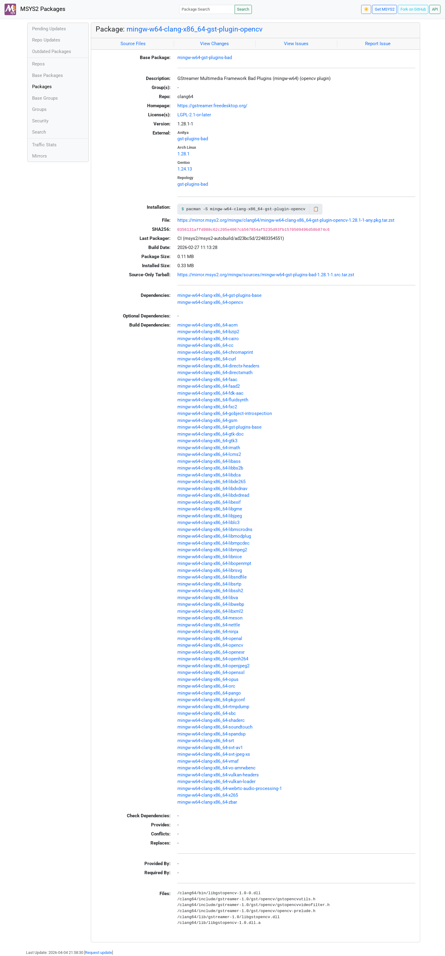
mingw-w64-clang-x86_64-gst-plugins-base (219, 295)
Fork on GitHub (413, 9)
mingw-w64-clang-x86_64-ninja (207, 631)
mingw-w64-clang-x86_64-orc (206, 686)
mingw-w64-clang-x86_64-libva (207, 597)
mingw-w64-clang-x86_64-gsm (207, 420)
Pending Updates (49, 29)
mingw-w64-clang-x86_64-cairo (208, 338)
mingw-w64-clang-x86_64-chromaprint (215, 352)
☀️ (366, 9)
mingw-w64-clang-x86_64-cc (205, 345)
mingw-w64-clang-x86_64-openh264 (212, 659)
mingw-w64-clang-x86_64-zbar (207, 802)
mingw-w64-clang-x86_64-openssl (211, 672)
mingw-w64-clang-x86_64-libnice (209, 556)
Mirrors (39, 156)
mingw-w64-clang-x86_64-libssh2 (210, 590)
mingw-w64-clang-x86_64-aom (207, 325)
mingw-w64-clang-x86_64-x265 (207, 795)
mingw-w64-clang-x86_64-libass (209, 461)
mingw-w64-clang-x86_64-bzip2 (208, 331)
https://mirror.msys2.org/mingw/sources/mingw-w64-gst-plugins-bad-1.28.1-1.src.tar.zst (265, 274)
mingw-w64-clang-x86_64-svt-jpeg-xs (213, 754)
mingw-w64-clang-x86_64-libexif (209, 502)
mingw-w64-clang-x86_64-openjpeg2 (213, 666)
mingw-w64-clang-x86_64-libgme (209, 509)
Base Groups (45, 98)
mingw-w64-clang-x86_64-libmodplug (214, 536)
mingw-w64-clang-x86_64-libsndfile (212, 577)
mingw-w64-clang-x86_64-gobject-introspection (224, 413)
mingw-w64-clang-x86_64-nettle (208, 625)
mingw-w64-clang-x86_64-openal (209, 638)
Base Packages (47, 75)
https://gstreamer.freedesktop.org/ (212, 105)
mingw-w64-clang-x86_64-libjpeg (209, 516)
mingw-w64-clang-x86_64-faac (207, 379)
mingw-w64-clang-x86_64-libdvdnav (212, 488)
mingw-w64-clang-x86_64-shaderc (211, 720)
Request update (98, 952)
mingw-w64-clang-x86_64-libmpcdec (213, 543)
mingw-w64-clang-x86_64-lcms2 (209, 454)
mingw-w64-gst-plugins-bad (204, 57)
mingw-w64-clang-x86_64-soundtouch (214, 727)
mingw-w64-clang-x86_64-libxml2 (210, 611)
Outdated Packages (51, 51)
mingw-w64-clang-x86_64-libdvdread (213, 495)
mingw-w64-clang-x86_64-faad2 (208, 386)
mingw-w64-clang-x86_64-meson (209, 618)
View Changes (214, 43)
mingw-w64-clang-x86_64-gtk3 (207, 440)
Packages (42, 86)
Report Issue (378, 43)
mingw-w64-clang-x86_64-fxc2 (207, 407)
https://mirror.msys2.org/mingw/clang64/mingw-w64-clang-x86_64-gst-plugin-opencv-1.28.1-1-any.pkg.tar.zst (285, 220)
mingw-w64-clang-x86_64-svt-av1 (210, 747)
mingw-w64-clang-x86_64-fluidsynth (212, 400)
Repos (38, 64)
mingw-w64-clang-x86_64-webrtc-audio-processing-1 (229, 788)
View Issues (296, 43)
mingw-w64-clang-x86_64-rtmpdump (213, 706)
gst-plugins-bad (192, 138)
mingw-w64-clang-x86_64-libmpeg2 (212, 550)
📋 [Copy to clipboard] (316, 209)
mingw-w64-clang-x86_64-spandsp (211, 734)
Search (243, 9)
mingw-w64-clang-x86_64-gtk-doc (210, 434)
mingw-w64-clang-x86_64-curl (206, 359)
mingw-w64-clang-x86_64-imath (208, 447)
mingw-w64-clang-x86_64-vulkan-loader (216, 781)
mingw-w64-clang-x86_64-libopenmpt (214, 563)
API (435, 9)
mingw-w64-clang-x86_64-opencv (210, 302)
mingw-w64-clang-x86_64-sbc (206, 713)
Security (40, 121)
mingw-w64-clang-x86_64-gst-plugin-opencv (194, 29)
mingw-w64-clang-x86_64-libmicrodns (214, 529)
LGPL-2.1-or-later (194, 115)
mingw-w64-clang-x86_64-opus (208, 679)
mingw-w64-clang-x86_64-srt (205, 740)
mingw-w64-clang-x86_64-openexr (211, 652)
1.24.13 (184, 169)
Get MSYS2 (384, 9)
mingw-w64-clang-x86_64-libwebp (210, 604)
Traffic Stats (44, 145)
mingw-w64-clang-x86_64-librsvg (209, 570)
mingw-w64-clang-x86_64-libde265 (211, 481)
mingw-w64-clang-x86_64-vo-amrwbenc (216, 768)
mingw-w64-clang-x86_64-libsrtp (209, 584)
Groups (39, 109)
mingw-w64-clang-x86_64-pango (209, 693)
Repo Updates (46, 40)
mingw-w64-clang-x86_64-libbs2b (210, 468)
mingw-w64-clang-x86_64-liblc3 (208, 522)
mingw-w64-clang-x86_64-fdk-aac (210, 393)
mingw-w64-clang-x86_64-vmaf (208, 761)
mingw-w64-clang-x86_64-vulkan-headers (218, 775)
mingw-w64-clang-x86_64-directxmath (214, 372)
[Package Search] (207, 9)
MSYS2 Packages (35, 9)
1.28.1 (183, 154)
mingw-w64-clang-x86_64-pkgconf (211, 699)
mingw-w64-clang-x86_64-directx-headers (218, 366)
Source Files (133, 43)
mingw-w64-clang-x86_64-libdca (209, 475)
